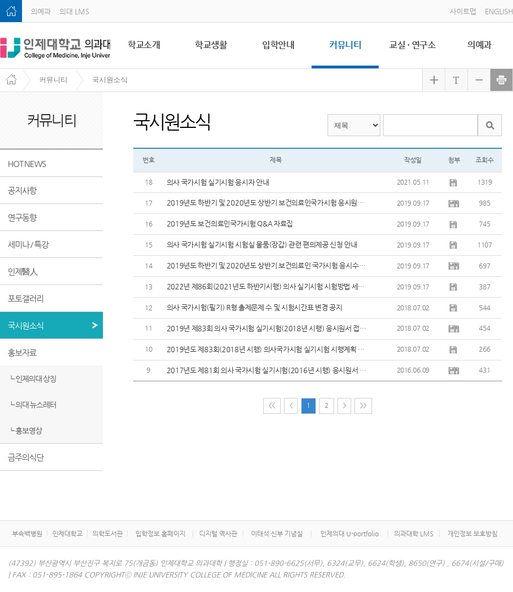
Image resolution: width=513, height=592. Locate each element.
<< (272, 406)
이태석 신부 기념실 (277, 533)
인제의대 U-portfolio (349, 533)
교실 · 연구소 (412, 45)
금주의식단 (25, 457)
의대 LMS (74, 11)
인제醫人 (22, 271)
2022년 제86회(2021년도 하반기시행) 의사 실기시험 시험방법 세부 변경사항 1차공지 (268, 286)
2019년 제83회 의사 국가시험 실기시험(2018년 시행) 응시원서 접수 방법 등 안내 (268, 328)
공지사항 (22, 190)
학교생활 (211, 45)
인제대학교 (67, 533)
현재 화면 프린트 (501, 80)
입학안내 (278, 45)
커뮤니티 (345, 45)
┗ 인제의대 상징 (32, 378)
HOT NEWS (27, 163)
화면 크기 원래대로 (456, 80)
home (11, 11)
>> (363, 406)
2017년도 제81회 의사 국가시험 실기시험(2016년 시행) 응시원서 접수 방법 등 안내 (268, 370)
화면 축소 (479, 80)
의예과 (41, 11)
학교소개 (144, 45)
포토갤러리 (25, 298)
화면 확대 (434, 80)
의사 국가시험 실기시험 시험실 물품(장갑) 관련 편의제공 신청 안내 (262, 244)
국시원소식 (110, 80)
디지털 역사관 (218, 533)
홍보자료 (22, 352)
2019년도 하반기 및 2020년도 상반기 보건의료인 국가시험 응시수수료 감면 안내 (268, 265)
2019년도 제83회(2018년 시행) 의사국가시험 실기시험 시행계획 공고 (268, 349)
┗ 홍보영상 (25, 430)
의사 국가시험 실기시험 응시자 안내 (218, 182)
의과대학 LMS (414, 533)
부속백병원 (27, 533)
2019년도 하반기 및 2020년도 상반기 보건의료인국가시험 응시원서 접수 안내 (268, 202)
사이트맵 (463, 11)
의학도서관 (107, 533)
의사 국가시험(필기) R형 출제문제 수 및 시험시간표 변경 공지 (254, 307)
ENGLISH (499, 11)
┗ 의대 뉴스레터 (32, 404)
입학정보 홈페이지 (160, 533)
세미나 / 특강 (28, 244)
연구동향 (22, 217)
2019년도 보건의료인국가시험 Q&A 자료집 (230, 223)
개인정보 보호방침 (472, 533)
